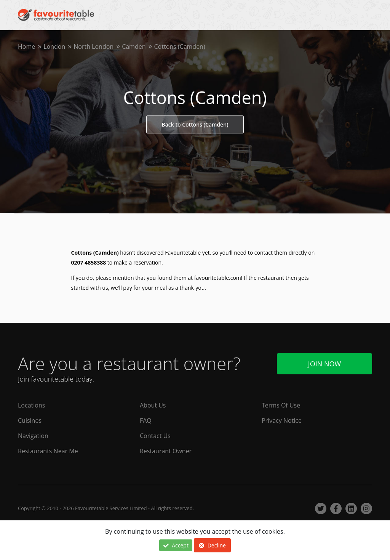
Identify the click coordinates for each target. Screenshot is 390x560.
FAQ (146, 420)
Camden (133, 46)
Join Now (324, 363)
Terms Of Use (281, 405)
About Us (153, 405)
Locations (31, 405)
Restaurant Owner (166, 451)
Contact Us (155, 436)
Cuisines (30, 420)
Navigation (33, 436)
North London (93, 46)
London (54, 46)
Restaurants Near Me (48, 451)
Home (26, 46)
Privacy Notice (282, 420)
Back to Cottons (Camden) (195, 124)
